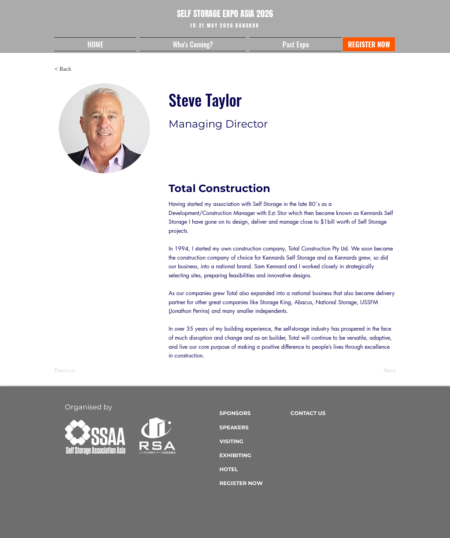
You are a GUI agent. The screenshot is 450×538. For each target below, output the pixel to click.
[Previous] (77, 371)
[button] (193, 44)
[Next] (377, 371)
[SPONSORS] (253, 413)
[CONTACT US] (324, 413)
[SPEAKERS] (253, 428)
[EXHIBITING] (253, 455)
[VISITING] (253, 441)
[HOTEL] (253, 469)
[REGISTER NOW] (369, 44)
